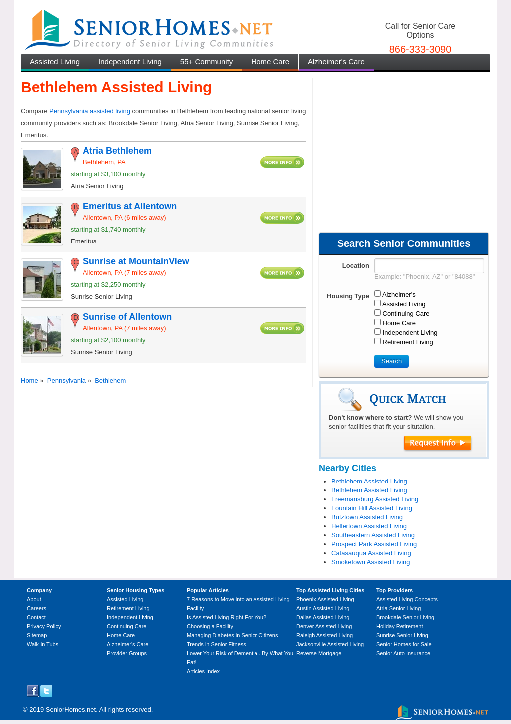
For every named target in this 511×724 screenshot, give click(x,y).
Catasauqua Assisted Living (371, 553)
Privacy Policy (44, 626)
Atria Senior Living (398, 608)
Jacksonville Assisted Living (330, 644)
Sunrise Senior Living (402, 635)
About (34, 599)
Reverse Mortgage (319, 653)
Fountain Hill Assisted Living (371, 508)
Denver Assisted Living (324, 626)
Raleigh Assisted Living (324, 635)
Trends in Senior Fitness (216, 644)
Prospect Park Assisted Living (374, 544)
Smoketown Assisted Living (370, 562)
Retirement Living (128, 608)
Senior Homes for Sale (404, 644)
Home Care (270, 61)
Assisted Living (55, 61)
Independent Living (130, 61)
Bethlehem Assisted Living (369, 481)
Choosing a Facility (210, 626)
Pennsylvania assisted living (89, 111)
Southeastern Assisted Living (373, 535)
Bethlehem (110, 380)
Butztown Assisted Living (367, 517)
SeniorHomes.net (71, 709)
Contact (36, 617)
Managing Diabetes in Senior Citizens (232, 635)
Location (355, 265)
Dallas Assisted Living (322, 617)
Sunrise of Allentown (127, 317)
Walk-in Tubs (42, 644)
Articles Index (203, 671)
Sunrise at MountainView (136, 261)
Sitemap (37, 635)
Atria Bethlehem (117, 151)
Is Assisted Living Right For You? (226, 617)
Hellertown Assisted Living (369, 526)
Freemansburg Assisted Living (374, 499)
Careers (36, 608)
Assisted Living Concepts (407, 599)
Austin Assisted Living (322, 608)
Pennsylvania (66, 380)
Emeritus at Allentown (130, 206)
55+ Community (206, 61)
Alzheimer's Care (336, 61)
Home (29, 380)
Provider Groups (127, 653)
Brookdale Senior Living (405, 617)
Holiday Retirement (399, 626)
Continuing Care (127, 626)
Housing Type (348, 296)
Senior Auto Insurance (403, 653)
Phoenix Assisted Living (325, 599)
